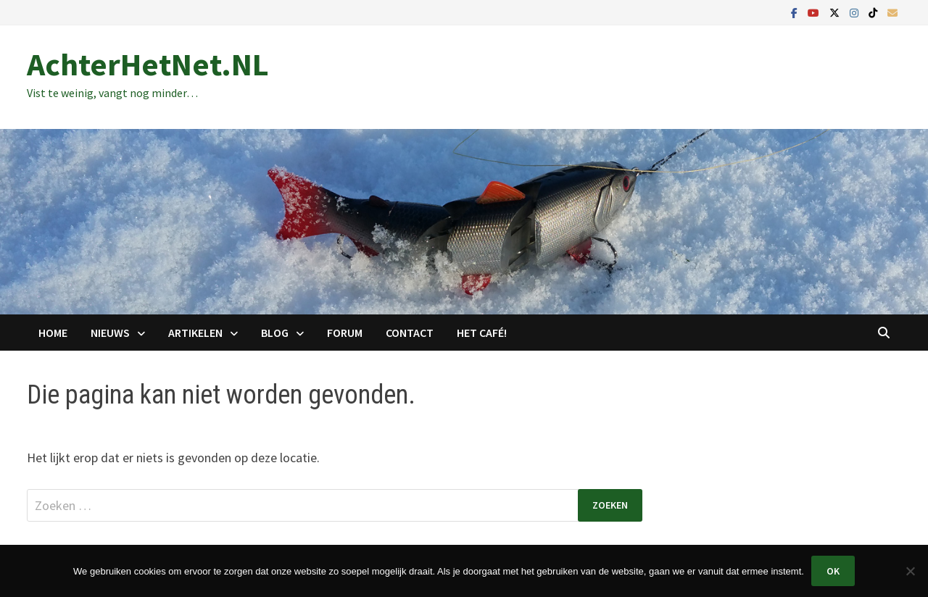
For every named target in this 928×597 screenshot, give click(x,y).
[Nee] (910, 571)
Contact (410, 332)
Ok (833, 570)
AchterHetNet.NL (148, 64)
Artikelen (195, 332)
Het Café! (482, 332)
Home (52, 332)
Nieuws (110, 332)
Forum (344, 332)
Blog (275, 332)
